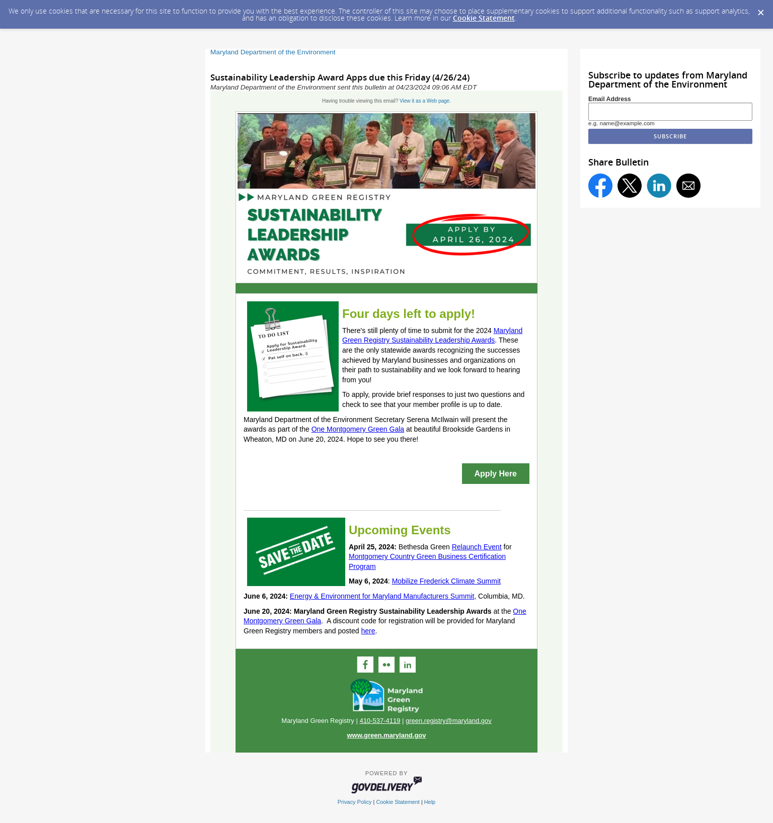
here (368, 631)
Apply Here (496, 473)
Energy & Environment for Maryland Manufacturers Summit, (383, 596)
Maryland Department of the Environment (273, 52)
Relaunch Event (477, 547)
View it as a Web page (424, 101)
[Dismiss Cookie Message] (760, 9)
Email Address (609, 99)
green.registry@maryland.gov (449, 720)
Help (429, 802)
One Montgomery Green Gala (358, 429)
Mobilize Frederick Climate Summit (446, 581)
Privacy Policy (355, 802)
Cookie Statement (484, 18)
